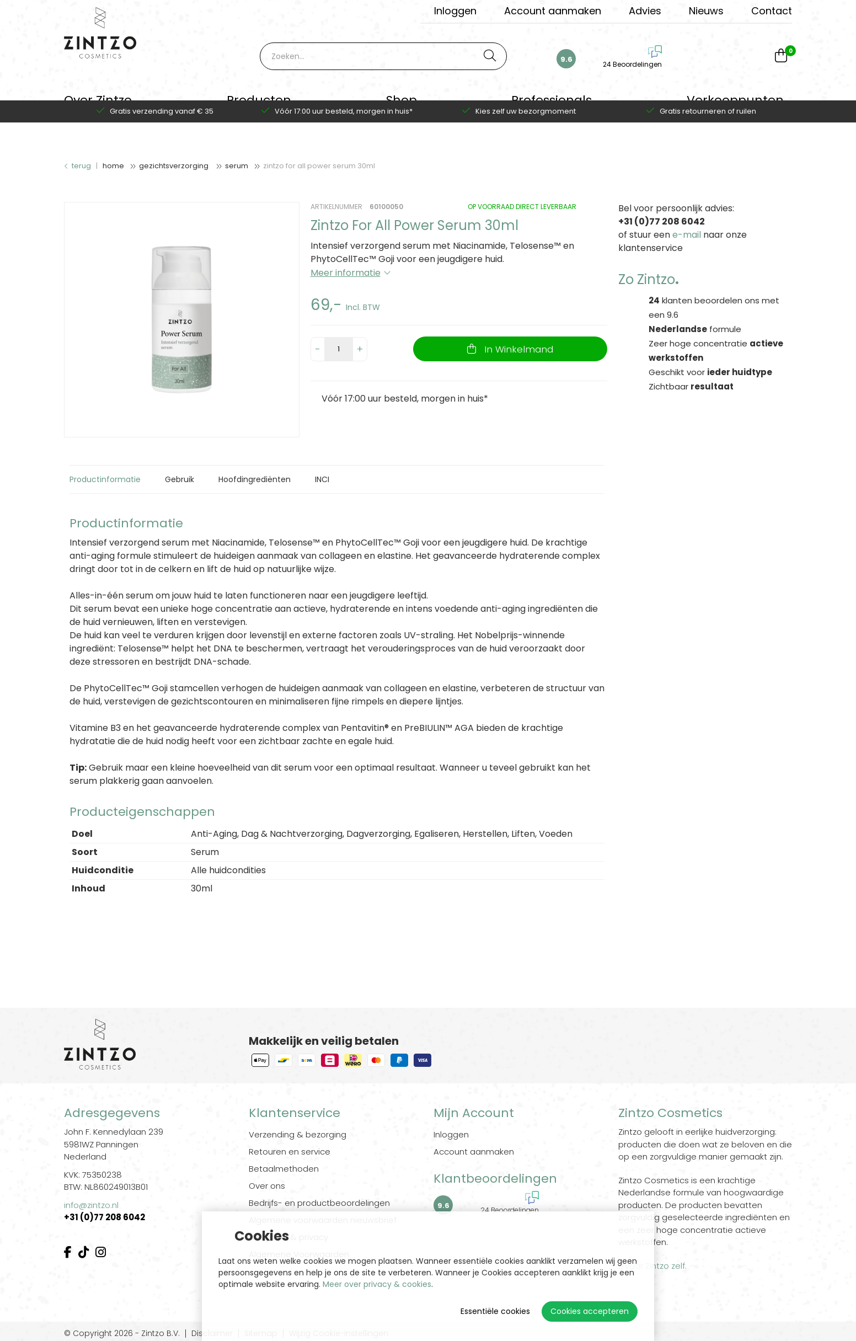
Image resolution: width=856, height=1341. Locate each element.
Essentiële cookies (495, 1311)
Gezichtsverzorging (174, 166)
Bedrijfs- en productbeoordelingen (319, 1203)
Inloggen (455, 11)
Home (113, 166)
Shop (401, 107)
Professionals (551, 107)
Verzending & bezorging (297, 1134)
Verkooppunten (735, 107)
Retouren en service (289, 1151)
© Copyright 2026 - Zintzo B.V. (122, 1333)
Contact (771, 11)
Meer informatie (346, 272)
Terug (77, 166)
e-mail (686, 234)
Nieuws (706, 11)
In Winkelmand (517, 349)
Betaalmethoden (284, 1168)
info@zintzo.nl (91, 1205)
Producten (259, 107)
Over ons (267, 1186)
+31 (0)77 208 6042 (105, 1217)
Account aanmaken (552, 11)
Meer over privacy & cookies (377, 1284)
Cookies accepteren (589, 1311)
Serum (236, 166)
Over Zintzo (98, 107)
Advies (645, 11)
